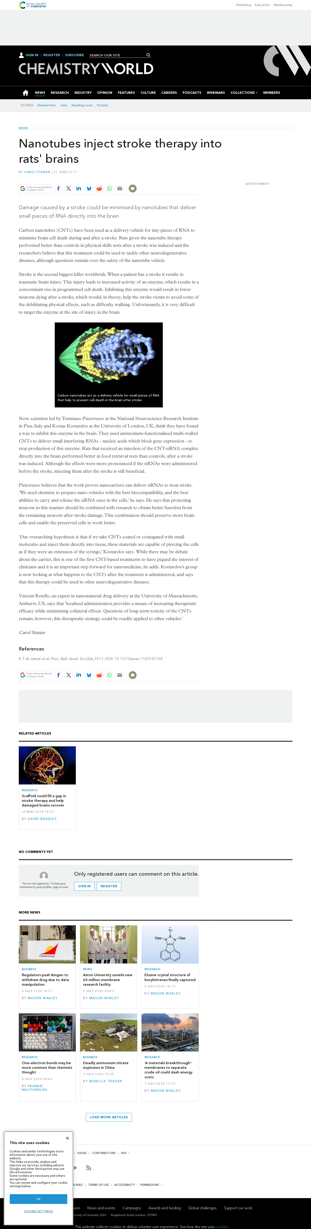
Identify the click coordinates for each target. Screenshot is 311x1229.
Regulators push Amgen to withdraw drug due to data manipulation (45, 980)
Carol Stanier (37, 172)
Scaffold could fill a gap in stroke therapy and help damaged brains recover (44, 801)
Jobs (63, 105)
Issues (82, 1153)
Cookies (76, 1185)
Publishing (243, 5)
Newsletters (47, 105)
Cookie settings (38, 1211)
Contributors (104, 1153)
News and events (101, 1208)
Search (148, 55)
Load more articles (109, 1117)
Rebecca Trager (105, 1081)
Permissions (149, 1185)
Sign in (84, 886)
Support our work (238, 1208)
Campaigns (132, 1208)
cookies (222, 1227)
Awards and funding (164, 1208)
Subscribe (74, 55)
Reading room (82, 105)
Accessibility (124, 1185)
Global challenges (202, 1208)
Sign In (32, 55)
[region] (38, 1178)
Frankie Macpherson (34, 1088)
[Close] (67, 1138)
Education (262, 5)
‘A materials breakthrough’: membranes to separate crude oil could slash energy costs (168, 1070)
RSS (123, 1153)
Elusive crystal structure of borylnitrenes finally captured (170, 977)
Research (30, 790)
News (23, 128)
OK (38, 1199)
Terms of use (98, 1185)
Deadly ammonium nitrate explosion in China (105, 1065)
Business (29, 969)
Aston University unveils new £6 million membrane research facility (107, 980)
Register (51, 55)
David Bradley (42, 819)
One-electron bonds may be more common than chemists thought (47, 1068)
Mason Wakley (43, 998)
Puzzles (102, 105)
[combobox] (119, 55)
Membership (283, 5)
